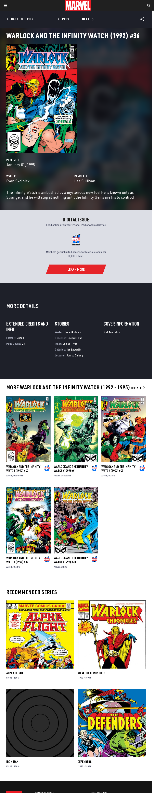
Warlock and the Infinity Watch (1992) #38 (71, 560)
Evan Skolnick (17, 181)
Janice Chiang (75, 355)
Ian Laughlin (74, 349)
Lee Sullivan (84, 181)
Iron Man (12, 762)
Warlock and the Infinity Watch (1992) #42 (23, 469)
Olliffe (111, 475)
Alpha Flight (14, 673)
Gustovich (18, 475)
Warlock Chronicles (91, 673)
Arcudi (9, 475)
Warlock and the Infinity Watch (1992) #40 (118, 469)
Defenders (84, 762)
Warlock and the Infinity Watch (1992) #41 (71, 469)
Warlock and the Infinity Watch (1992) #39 (23, 560)
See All (137, 388)
